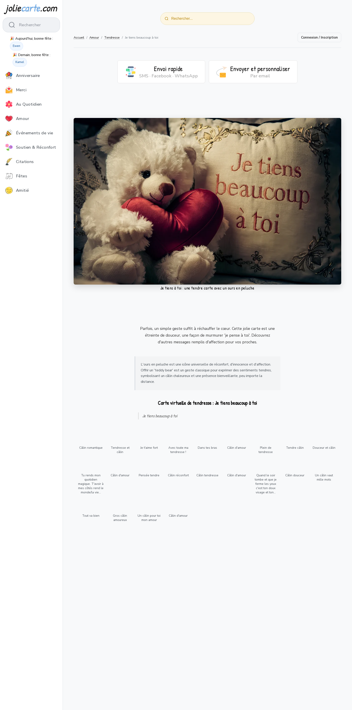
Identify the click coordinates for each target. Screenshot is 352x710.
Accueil (79, 37)
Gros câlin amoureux (120, 518)
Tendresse (112, 37)
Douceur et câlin (324, 448)
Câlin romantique (91, 448)
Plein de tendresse (266, 450)
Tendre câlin (295, 448)
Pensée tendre (149, 475)
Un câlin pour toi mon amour (149, 518)
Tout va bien (90, 516)
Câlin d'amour (236, 448)
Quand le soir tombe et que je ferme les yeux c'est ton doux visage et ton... (266, 483)
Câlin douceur (294, 475)
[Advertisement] (207, 103)
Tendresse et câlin (120, 450)
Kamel (19, 62)
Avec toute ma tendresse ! (178, 450)
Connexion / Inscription (319, 37)
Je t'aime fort (149, 448)
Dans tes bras (207, 448)
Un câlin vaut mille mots (324, 477)
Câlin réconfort (178, 475)
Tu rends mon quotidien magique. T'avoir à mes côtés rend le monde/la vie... (90, 483)
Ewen (16, 46)
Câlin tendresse (207, 475)
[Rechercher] (166, 18)
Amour (94, 37)
